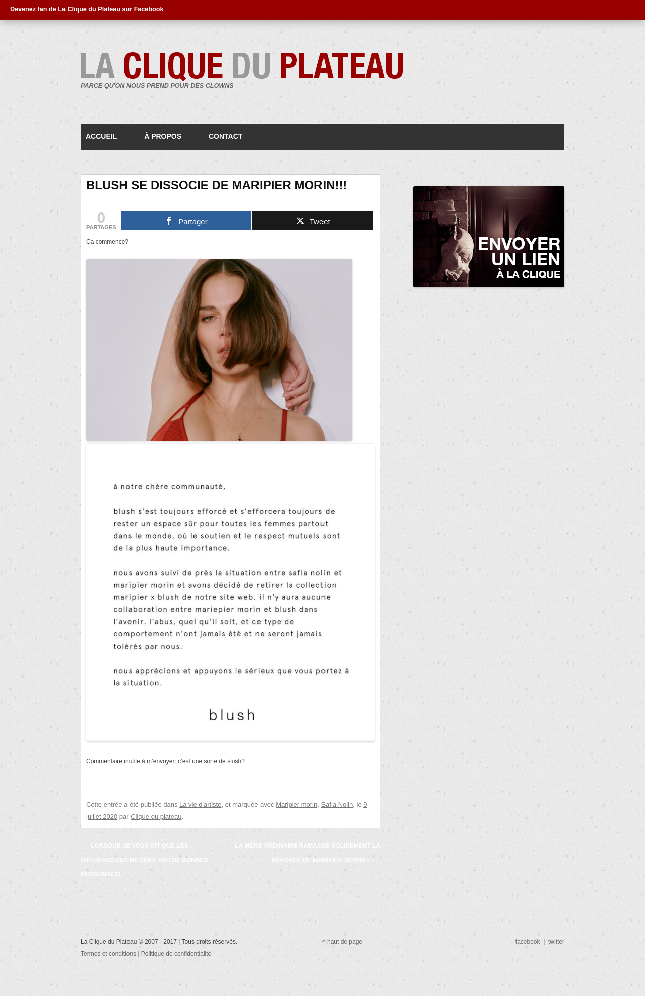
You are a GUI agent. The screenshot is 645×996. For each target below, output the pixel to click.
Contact (225, 136)
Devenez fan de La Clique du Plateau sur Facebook (86, 9)
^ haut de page (342, 941)
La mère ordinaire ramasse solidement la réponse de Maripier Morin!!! (307, 853)
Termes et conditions (109, 953)
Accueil (101, 136)
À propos (162, 136)
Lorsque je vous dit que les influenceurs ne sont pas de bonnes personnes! (144, 860)
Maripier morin (296, 804)
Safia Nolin (337, 804)
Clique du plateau (156, 816)
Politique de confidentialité (176, 953)
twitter (556, 941)
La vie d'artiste (200, 804)
